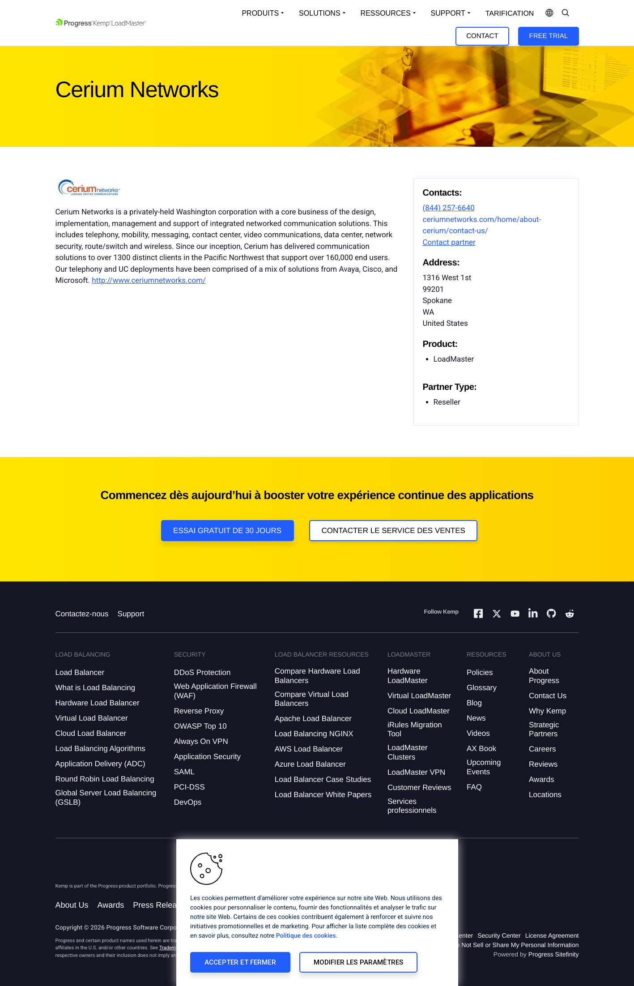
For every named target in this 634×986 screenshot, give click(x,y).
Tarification (509, 13)
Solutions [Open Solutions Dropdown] (319, 13)
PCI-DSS (189, 787)
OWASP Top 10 (200, 726)
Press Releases (161, 905)
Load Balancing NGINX (314, 734)
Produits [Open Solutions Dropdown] (260, 13)
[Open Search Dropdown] (565, 13)
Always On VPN (201, 741)
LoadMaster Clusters (407, 752)
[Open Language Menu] (549, 13)
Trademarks (172, 948)
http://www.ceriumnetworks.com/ (149, 280)
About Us (72, 905)
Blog (474, 703)
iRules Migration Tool (414, 729)
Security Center (498, 935)
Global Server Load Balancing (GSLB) (106, 797)
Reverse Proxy (199, 711)
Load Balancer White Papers (323, 794)
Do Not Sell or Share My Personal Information (515, 944)
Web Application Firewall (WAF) (215, 691)
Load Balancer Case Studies (323, 779)
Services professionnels (412, 806)
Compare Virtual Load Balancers (312, 699)
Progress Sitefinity (553, 954)
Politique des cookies (306, 935)
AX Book (481, 748)
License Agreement (552, 935)
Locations (545, 794)
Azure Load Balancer (310, 764)
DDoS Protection (202, 672)
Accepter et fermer (240, 962)
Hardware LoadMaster (407, 675)
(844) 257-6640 (449, 208)
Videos (478, 733)
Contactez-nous (82, 614)
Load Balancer (80, 672)
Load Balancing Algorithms (100, 748)
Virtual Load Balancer (91, 718)
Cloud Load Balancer (91, 733)
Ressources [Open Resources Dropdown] (386, 13)
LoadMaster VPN (416, 772)
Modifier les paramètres (358, 962)
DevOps (187, 802)
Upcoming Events (484, 767)
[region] (317, 912)
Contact (482, 36)
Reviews (543, 764)
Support (131, 614)
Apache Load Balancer (313, 718)
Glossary (482, 687)
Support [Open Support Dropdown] (448, 13)
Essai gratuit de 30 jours (227, 530)
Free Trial (548, 36)
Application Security (207, 756)
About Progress (544, 675)
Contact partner (449, 242)
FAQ (474, 787)
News (476, 718)
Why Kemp (547, 711)
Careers (542, 749)
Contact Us (547, 695)
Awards (541, 779)
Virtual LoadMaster (419, 695)
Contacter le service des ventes (393, 530)
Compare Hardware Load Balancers (317, 675)
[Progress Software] (87, 865)
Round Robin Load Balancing (104, 779)
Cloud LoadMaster (418, 711)
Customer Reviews (419, 787)
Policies (480, 672)
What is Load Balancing (95, 687)
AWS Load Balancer (309, 749)
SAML (184, 772)
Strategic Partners (544, 729)
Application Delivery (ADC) (100, 764)
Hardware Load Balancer (97, 703)
